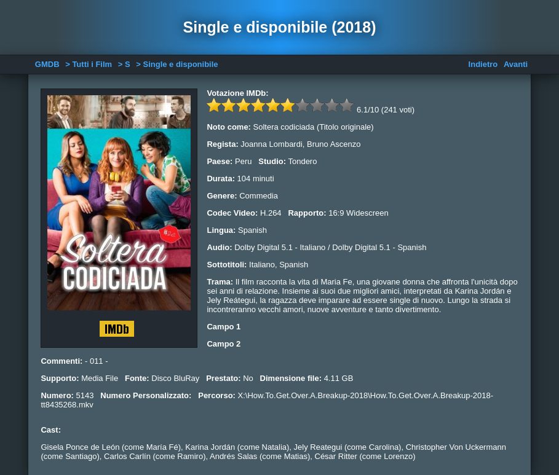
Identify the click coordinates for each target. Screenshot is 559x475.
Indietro (483, 64)
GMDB (47, 64)
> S (124, 64)
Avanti (516, 64)
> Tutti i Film (88, 64)
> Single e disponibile (177, 64)
